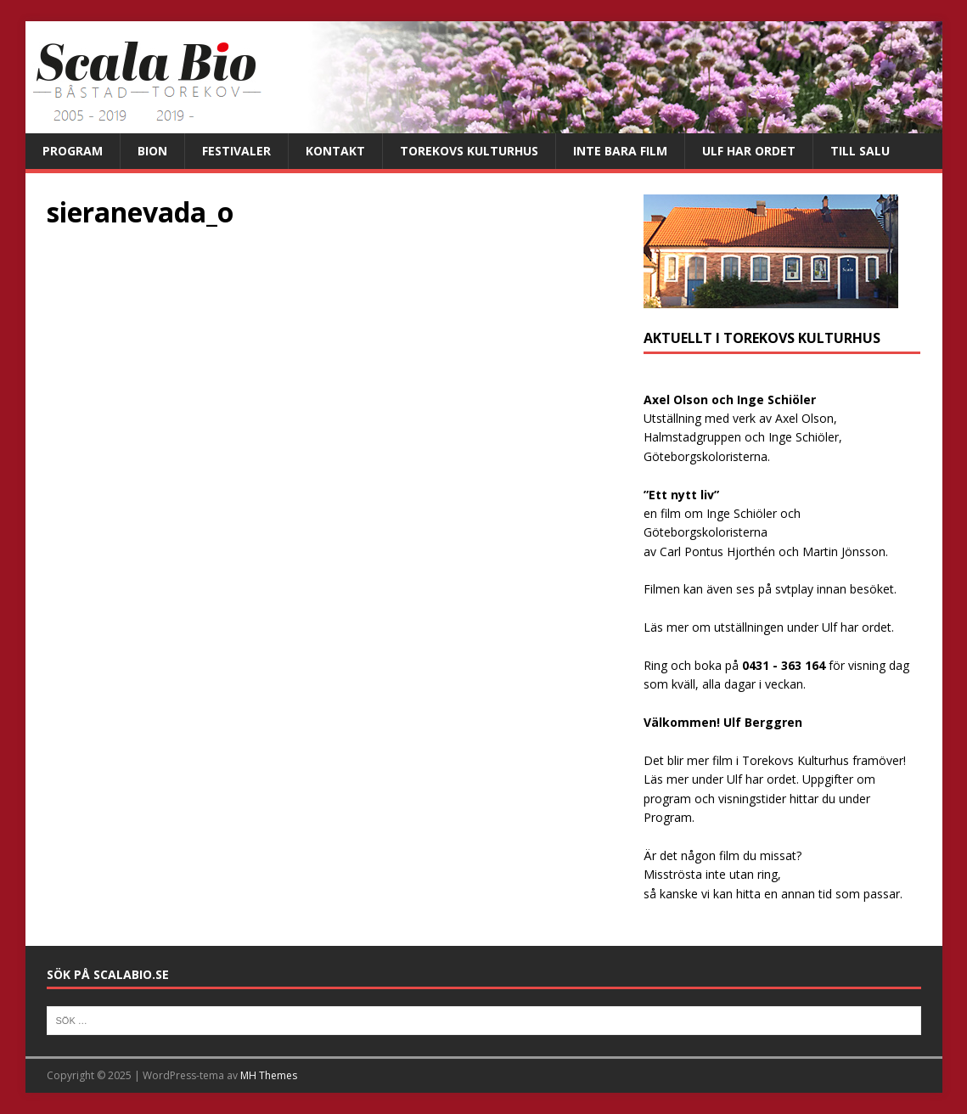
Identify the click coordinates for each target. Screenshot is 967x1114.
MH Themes (268, 1075)
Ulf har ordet (749, 151)
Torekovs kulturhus (469, 151)
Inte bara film (620, 151)
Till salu (860, 151)
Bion (152, 151)
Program (72, 151)
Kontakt (335, 151)
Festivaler (236, 151)
